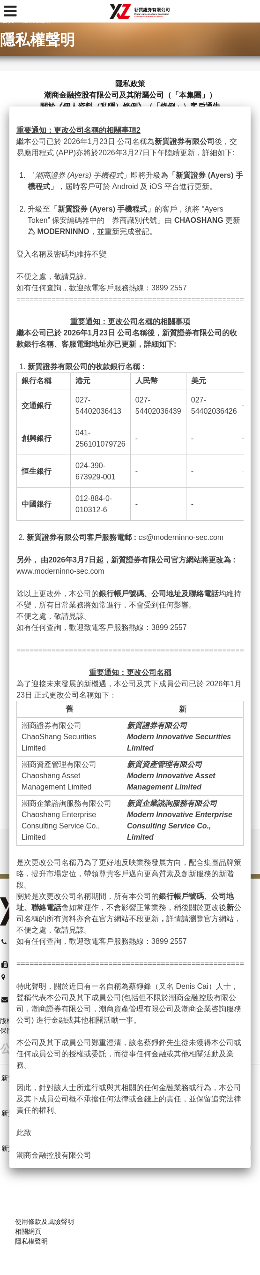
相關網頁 (28, 1231)
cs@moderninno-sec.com (180, 537)
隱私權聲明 (31, 1241)
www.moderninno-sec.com (60, 571)
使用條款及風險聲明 (44, 1221)
